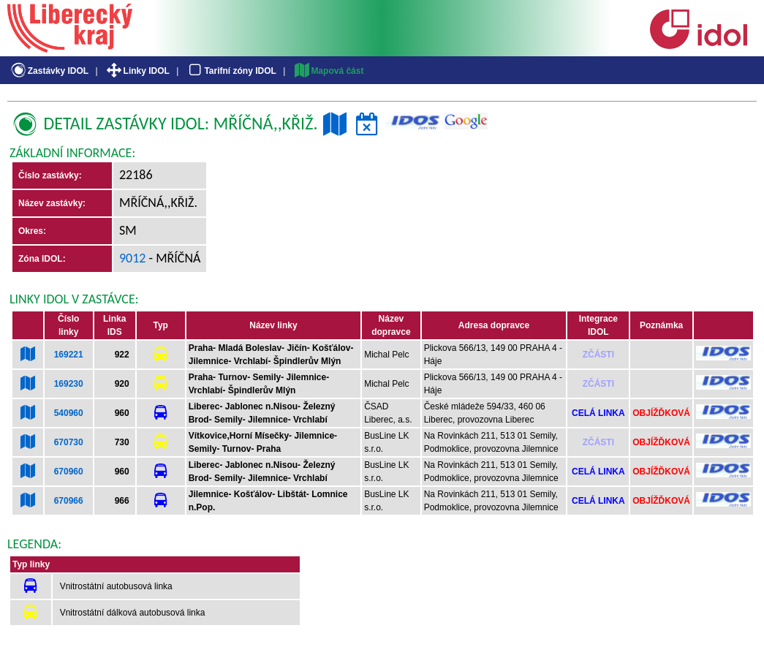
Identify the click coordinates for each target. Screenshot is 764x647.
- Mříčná (173, 258)
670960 (68, 471)
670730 (68, 442)
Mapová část (328, 71)
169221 (68, 354)
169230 (68, 384)
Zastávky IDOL (48, 71)
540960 (68, 413)
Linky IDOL (137, 71)
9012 (132, 258)
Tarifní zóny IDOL (231, 71)
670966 (68, 501)
